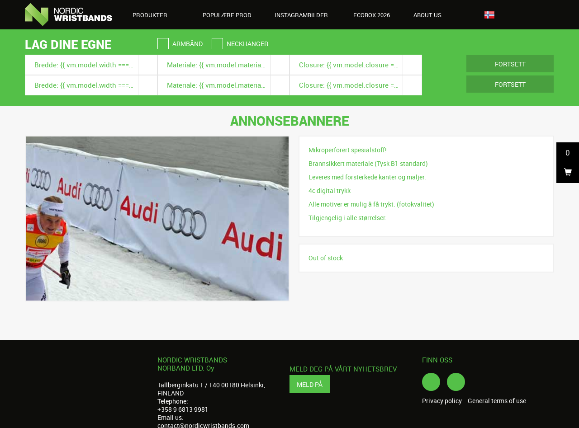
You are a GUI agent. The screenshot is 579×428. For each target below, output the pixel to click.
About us (432, 15)
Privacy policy (442, 401)
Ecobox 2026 (371, 15)
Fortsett (510, 64)
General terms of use (497, 401)
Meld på (310, 384)
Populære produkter (234, 15)
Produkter (155, 15)
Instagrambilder (301, 15)
